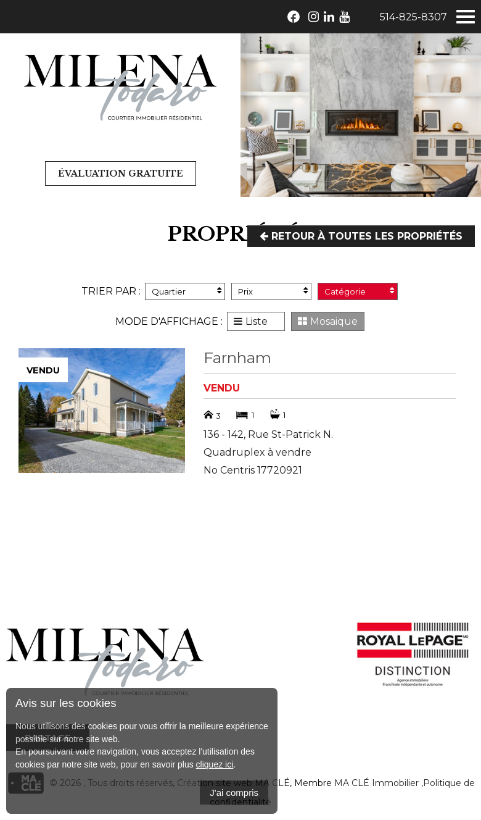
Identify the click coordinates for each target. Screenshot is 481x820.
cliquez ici (215, 764)
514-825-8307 (413, 17)
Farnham (237, 357)
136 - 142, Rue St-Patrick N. (268, 434)
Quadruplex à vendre (257, 452)
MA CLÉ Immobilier (376, 783)
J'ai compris (234, 792)
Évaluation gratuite (120, 173)
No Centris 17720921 (253, 470)
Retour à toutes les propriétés (361, 236)
